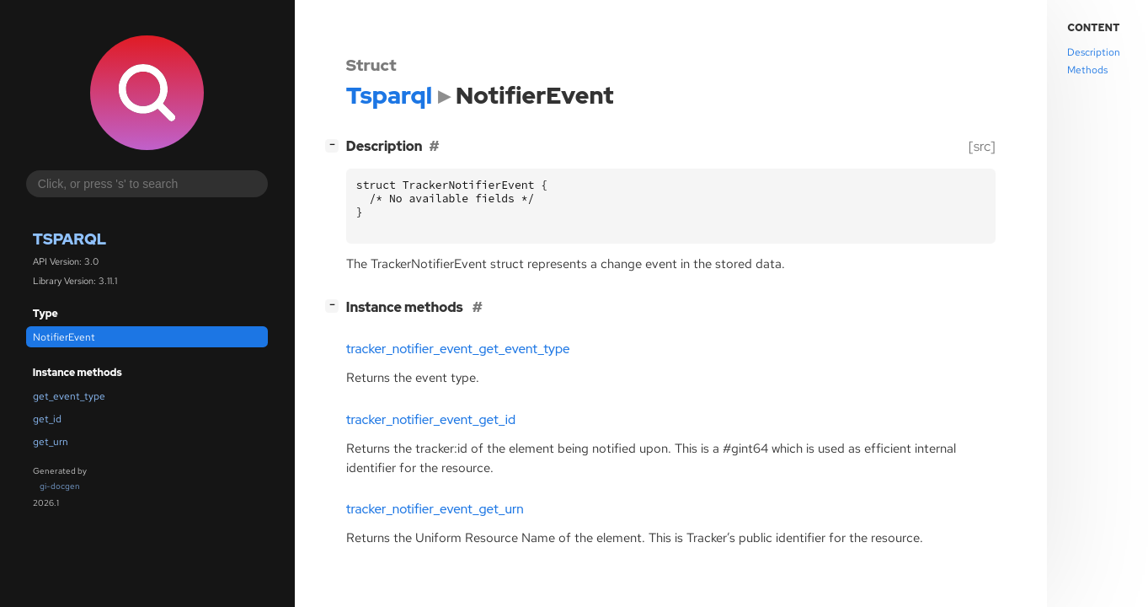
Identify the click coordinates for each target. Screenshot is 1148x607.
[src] (982, 146)
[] (335, 144)
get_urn (50, 442)
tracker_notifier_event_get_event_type (458, 349)
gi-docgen (60, 486)
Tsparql (70, 239)
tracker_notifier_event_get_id (430, 419)
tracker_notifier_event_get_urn (435, 509)
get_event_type (69, 396)
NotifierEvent (64, 337)
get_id (47, 419)
